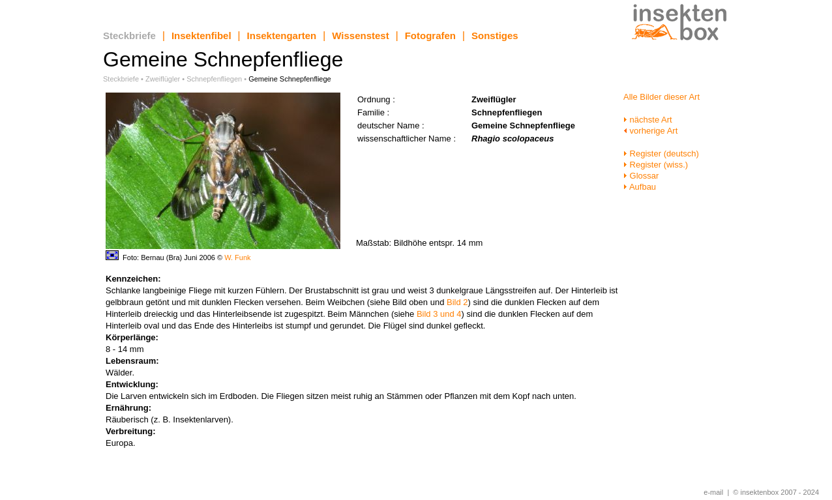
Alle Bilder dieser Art (661, 97)
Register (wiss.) (655, 164)
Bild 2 (457, 302)
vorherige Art (650, 131)
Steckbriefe (129, 35)
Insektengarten (282, 35)
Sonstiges (494, 35)
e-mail (713, 492)
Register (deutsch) (661, 153)
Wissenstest (360, 35)
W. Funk (237, 257)
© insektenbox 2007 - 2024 (776, 492)
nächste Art (647, 120)
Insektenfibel (201, 35)
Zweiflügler (162, 79)
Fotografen (430, 35)
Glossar (641, 176)
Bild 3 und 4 (439, 314)
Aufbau (639, 187)
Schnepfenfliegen (214, 79)
